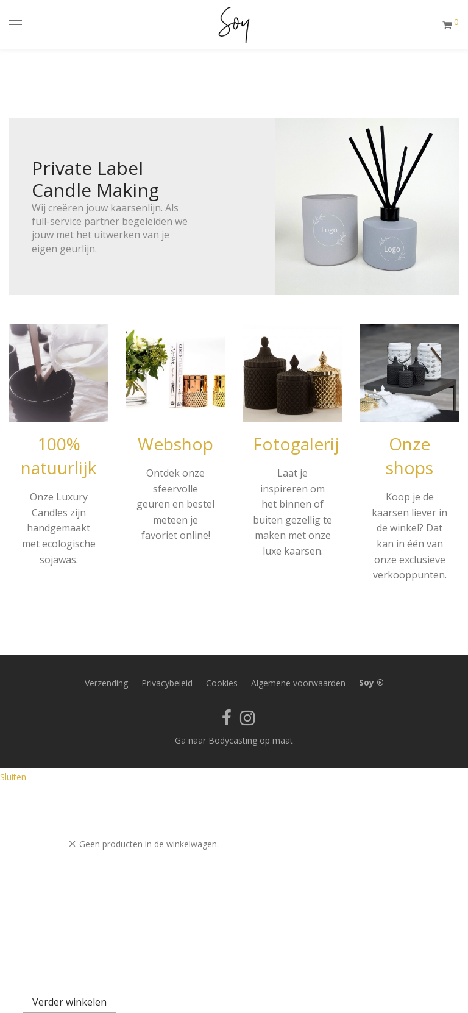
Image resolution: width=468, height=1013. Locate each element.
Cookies (222, 683)
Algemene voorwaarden (298, 683)
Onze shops (409, 455)
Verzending (106, 683)
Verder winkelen (69, 1002)
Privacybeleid (167, 683)
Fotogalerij (296, 443)
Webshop (175, 443)
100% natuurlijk (58, 455)
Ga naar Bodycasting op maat (234, 740)
